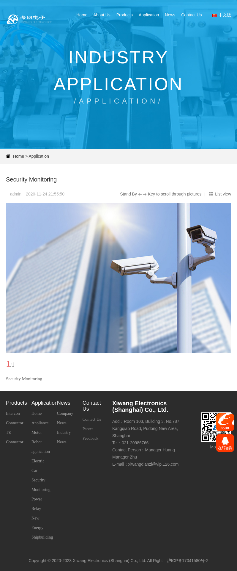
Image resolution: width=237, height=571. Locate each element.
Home (81, 14)
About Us (101, 14)
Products (124, 14)
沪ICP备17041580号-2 (187, 560)
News (170, 14)
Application (149, 14)
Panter (88, 429)
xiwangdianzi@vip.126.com (153, 464)
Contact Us (191, 14)
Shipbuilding (42, 537)
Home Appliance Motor (40, 423)
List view (223, 194)
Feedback (91, 438)
